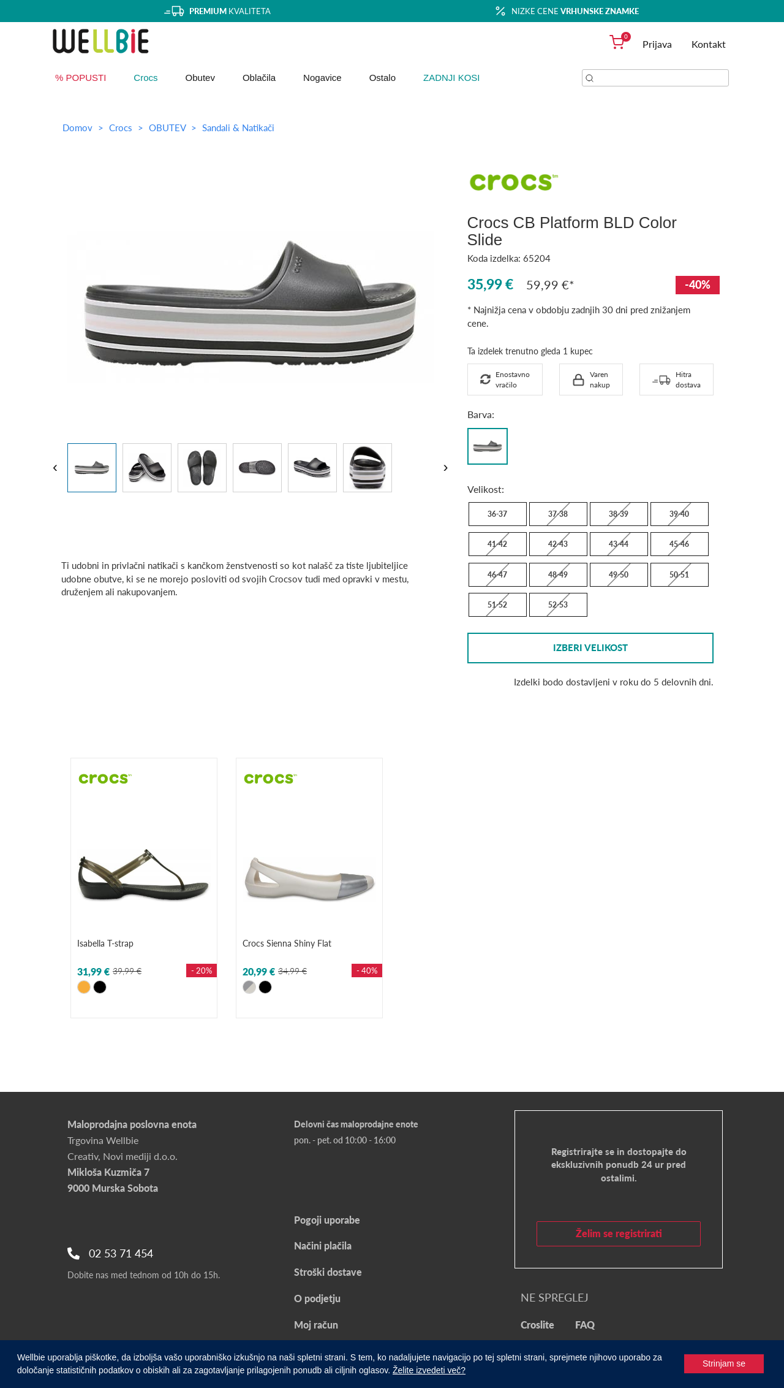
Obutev (200, 77)
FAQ (585, 1324)
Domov (77, 127)
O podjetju (317, 1298)
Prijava (657, 44)
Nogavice (322, 77)
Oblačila (259, 77)
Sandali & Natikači (238, 127)
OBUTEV (168, 127)
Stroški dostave (328, 1272)
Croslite (537, 1324)
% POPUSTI (80, 77)
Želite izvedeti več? (429, 1370)
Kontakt (709, 44)
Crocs (145, 77)
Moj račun (316, 1324)
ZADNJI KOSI (451, 77)
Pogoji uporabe (327, 1220)
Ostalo (382, 77)
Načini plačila (323, 1245)
